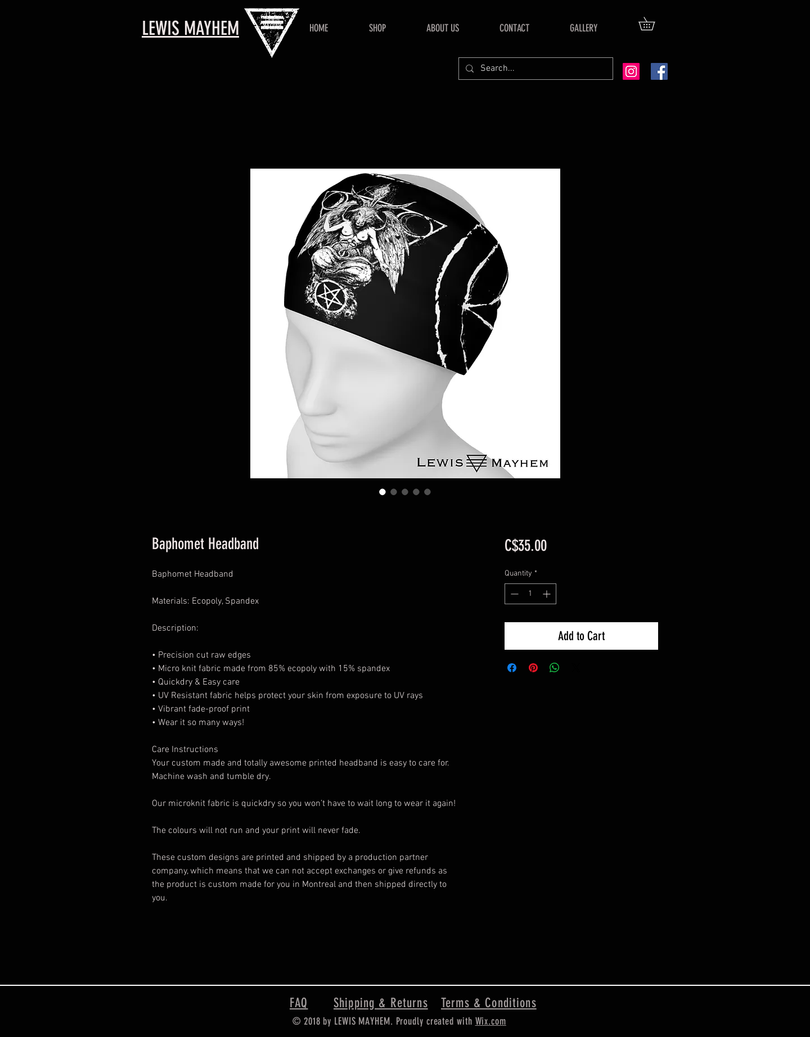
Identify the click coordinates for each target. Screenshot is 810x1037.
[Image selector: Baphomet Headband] (382, 491)
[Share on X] (576, 667)
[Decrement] (513, 594)
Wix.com (490, 1021)
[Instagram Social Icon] (631, 71)
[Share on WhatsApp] (554, 667)
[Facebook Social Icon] (659, 71)
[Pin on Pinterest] (533, 667)
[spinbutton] (530, 594)
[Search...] (534, 68)
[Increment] (548, 594)
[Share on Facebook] (512, 667)
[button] (653, 23)
